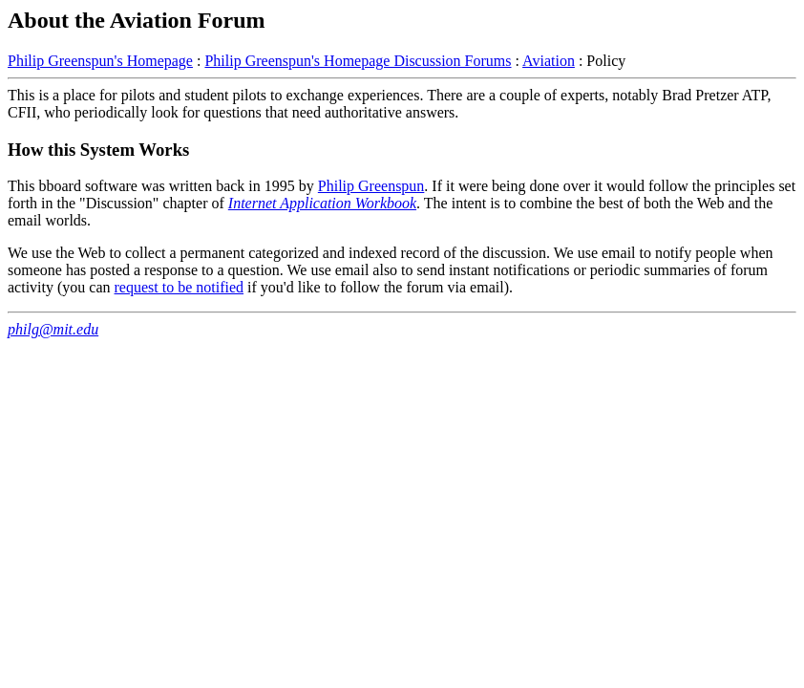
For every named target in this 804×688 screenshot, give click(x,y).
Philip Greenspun (371, 186)
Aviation (548, 61)
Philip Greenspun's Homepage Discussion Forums (357, 61)
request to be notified (179, 287)
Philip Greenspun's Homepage (100, 61)
